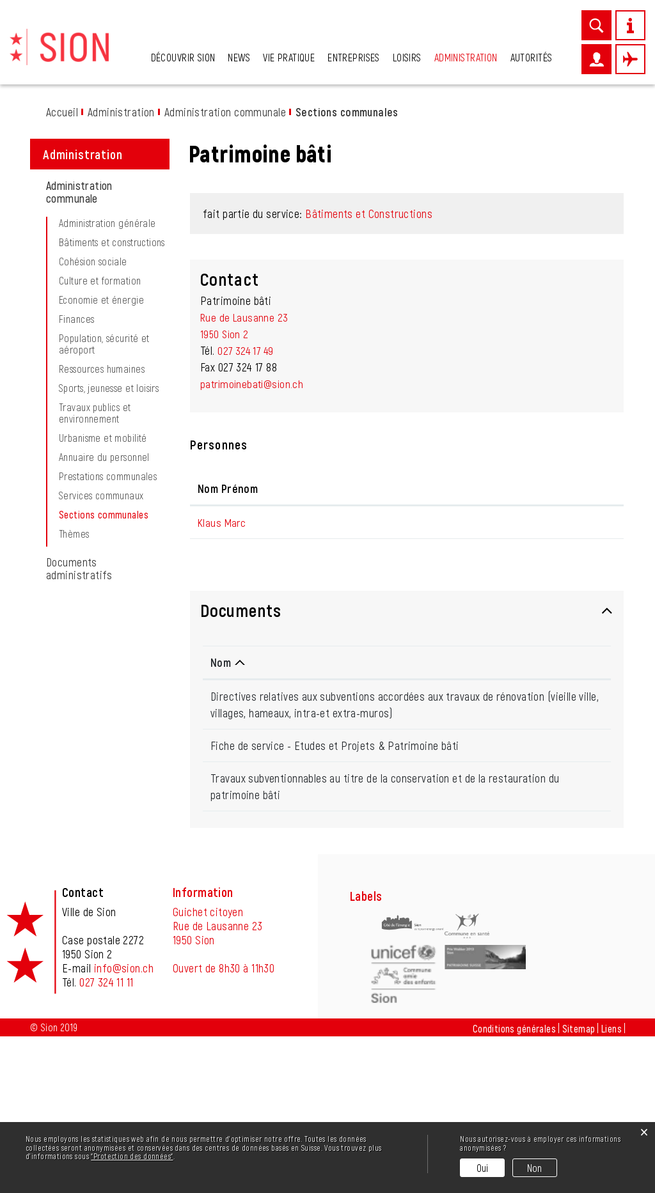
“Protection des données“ (132, 1155)
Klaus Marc (223, 666)
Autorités (531, 57)
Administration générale (107, 366)
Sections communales (115, 658)
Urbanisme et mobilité (103, 581)
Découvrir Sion (183, 57)
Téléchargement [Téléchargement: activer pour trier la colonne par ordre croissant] (556, 806)
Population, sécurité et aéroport (104, 487)
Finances (76, 462)
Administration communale (79, 335)
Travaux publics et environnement (95, 556)
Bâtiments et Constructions (368, 357)
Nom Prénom (228, 632)
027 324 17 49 (247, 494)
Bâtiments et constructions (112, 385)
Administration (466, 57)
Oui (483, 1168)
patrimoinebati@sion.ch (254, 527)
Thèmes (74, 677)
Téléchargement (563, 845)
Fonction (322, 632)
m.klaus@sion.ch (546, 666)
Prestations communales (108, 619)
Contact (528, 632)
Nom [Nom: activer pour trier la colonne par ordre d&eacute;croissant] (220, 806)
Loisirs (407, 57)
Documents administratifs (79, 711)
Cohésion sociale (93, 404)
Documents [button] (240, 753)
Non (534, 1168)
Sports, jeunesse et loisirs (109, 531)
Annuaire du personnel (104, 600)
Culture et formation (100, 424)
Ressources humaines (102, 512)
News (239, 57)
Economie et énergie (101, 443)
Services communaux (101, 638)
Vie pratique (289, 57)
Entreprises (354, 57)
